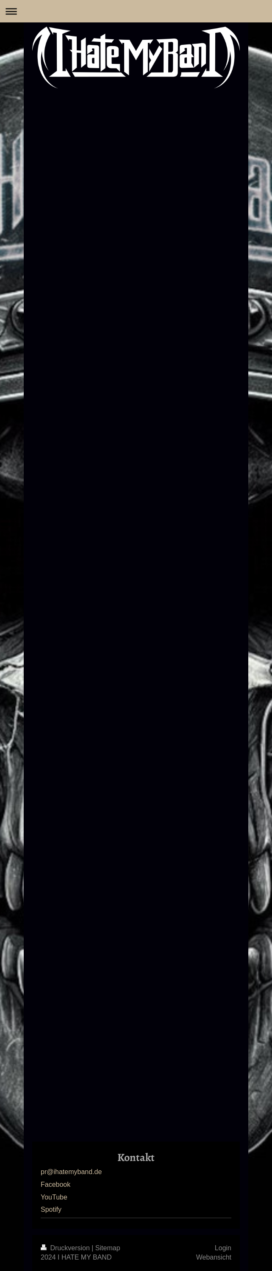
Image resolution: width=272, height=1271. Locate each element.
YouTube (54, 1197)
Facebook (55, 1184)
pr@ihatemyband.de (71, 1171)
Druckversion (66, 1248)
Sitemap (107, 1248)
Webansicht (213, 1257)
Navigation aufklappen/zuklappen (136, 11)
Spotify (51, 1209)
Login (223, 1248)
